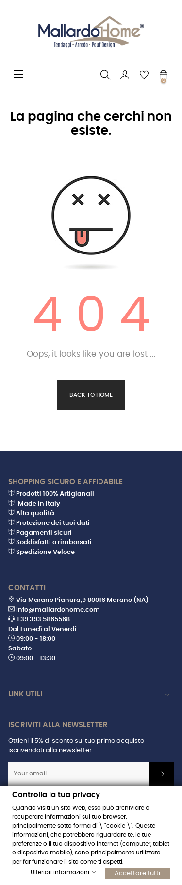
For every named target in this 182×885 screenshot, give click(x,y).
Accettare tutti (137, 873)
